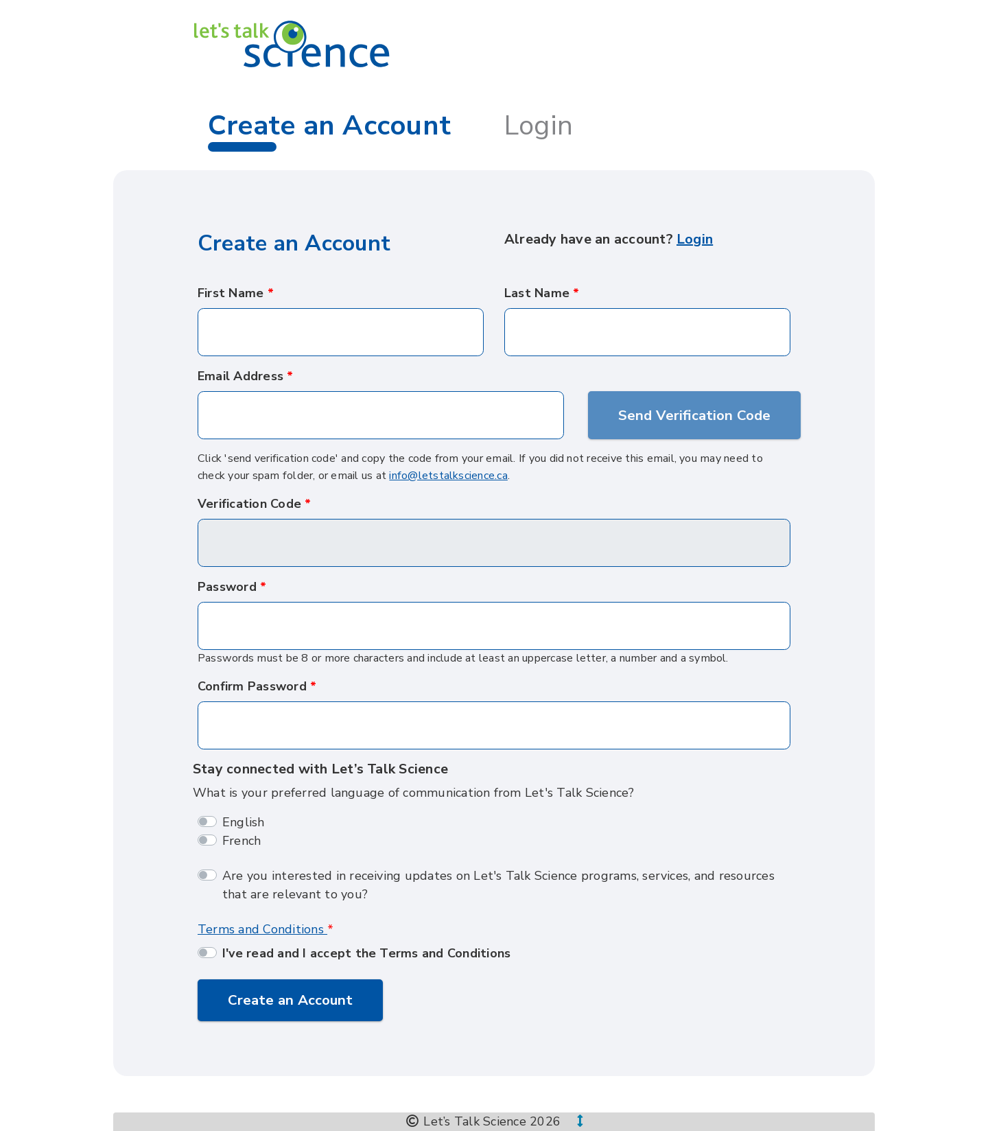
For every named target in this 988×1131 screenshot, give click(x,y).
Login (538, 125)
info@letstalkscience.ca (448, 475)
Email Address (240, 376)
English (243, 822)
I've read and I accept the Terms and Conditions (366, 953)
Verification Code (249, 503)
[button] (572, 1121)
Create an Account (290, 1000)
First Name (230, 293)
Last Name (536, 293)
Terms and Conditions (262, 929)
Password (227, 587)
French (241, 840)
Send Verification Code (694, 415)
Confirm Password (252, 686)
